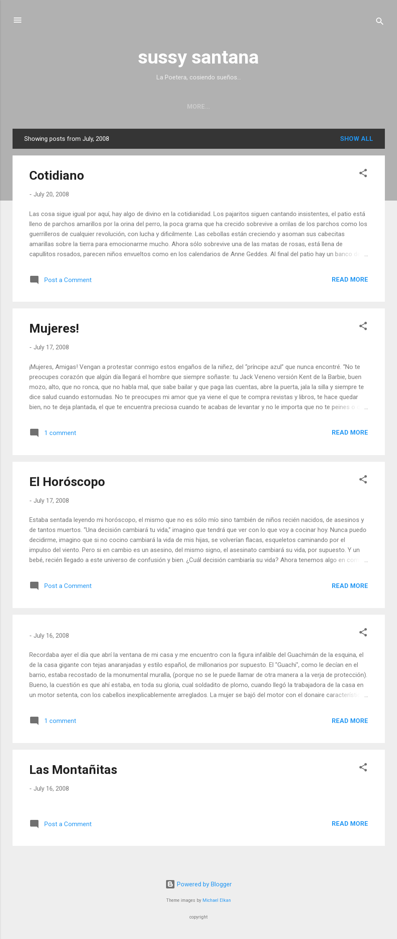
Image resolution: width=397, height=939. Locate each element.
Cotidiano (56, 177)
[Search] (380, 23)
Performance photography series (279, 106)
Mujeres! (54, 330)
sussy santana (198, 57)
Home (28, 106)
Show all (356, 140)
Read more (350, 281)
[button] (363, 176)
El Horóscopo (67, 483)
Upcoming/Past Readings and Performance (128, 106)
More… (366, 106)
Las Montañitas (73, 771)
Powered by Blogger (198, 884)
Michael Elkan (216, 900)
